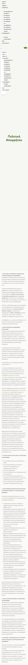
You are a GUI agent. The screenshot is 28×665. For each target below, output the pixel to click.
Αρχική (4, 1)
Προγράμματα (6, 33)
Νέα (3, 41)
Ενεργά (6, 37)
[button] (3, 48)
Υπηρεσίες (5, 7)
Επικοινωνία (5, 43)
